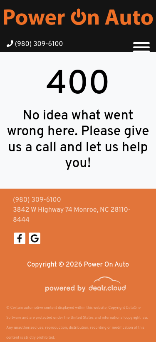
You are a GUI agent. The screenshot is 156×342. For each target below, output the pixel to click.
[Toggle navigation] (141, 44)
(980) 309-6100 (35, 44)
